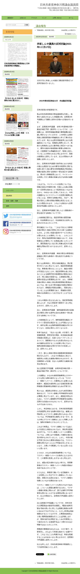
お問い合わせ (57, 18)
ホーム (71, 18)
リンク (44, 18)
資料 (7, 206)
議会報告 (51, 36)
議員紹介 (10, 18)
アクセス (34, 18)
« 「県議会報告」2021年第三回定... (45, 30)
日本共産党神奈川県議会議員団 (59, 4)
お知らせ (23, 18)
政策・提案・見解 (12, 201)
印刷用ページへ (71, 34)
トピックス (8, 39)
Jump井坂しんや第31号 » (68, 30)
